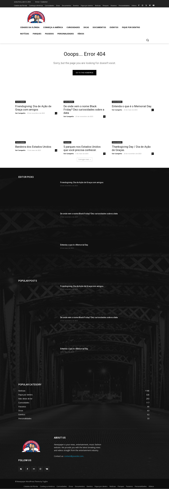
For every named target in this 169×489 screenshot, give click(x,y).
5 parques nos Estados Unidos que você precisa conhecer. (82, 148)
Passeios (67, 142)
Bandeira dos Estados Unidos (33, 146)
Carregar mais (84, 159)
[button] (147, 40)
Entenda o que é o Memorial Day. (132, 106)
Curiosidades (20, 102)
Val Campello (20, 113)
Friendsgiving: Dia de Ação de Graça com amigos (33, 108)
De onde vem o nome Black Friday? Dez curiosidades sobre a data (84, 110)
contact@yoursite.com (73, 456)
